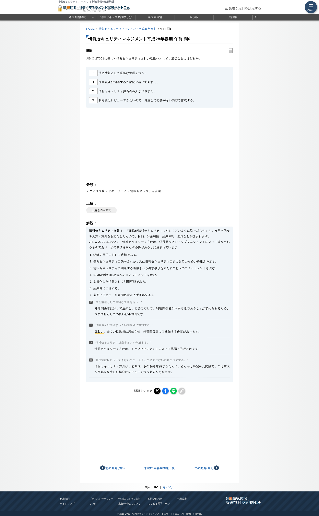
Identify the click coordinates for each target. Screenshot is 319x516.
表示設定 (182, 498)
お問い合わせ (155, 498)
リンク (92, 503)
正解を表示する (101, 210)
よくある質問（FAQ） (160, 503)
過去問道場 (155, 17)
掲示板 (194, 17)
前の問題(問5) (115, 468)
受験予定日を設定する (245, 8)
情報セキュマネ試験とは (116, 17)
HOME (90, 28)
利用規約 (65, 498)
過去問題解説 (77, 17)
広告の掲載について (129, 503)
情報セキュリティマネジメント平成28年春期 (127, 28)
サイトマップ (67, 503)
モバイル (168, 487)
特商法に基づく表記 (129, 498)
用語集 (232, 17)
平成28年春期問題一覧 (159, 468)
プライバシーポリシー (101, 498)
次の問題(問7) (204, 468)
